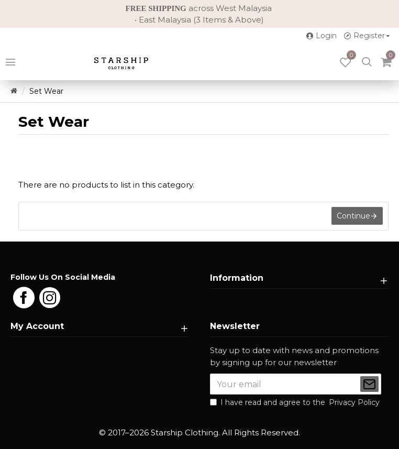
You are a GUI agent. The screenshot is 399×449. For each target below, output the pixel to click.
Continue (353, 216)
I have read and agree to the (295, 402)
